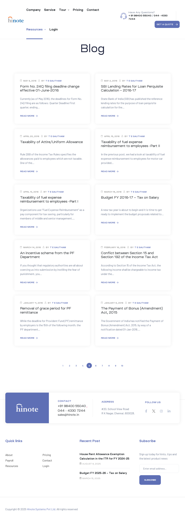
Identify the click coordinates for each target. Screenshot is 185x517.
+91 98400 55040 (71, 405)
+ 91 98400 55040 (139, 15)
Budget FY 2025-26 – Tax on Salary (103, 471)
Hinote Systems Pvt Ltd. (41, 507)
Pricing (46, 453)
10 (122, 364)
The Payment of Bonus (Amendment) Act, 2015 (133, 309)
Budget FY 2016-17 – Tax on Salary (130, 196)
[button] (167, 24)
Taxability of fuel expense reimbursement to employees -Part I (50, 198)
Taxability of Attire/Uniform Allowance (52, 141)
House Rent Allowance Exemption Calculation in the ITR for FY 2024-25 (104, 455)
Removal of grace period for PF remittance (45, 309)
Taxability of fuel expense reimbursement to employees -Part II (131, 143)
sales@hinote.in (68, 413)
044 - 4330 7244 (70, 409)
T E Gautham (53, 81)
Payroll (9, 459)
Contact (47, 459)
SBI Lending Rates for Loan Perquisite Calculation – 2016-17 (132, 88)
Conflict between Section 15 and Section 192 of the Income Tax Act (129, 254)
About (9, 453)
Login (45, 464)
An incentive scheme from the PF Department (48, 254)
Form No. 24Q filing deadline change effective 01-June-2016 (50, 88)
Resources (11, 464)
